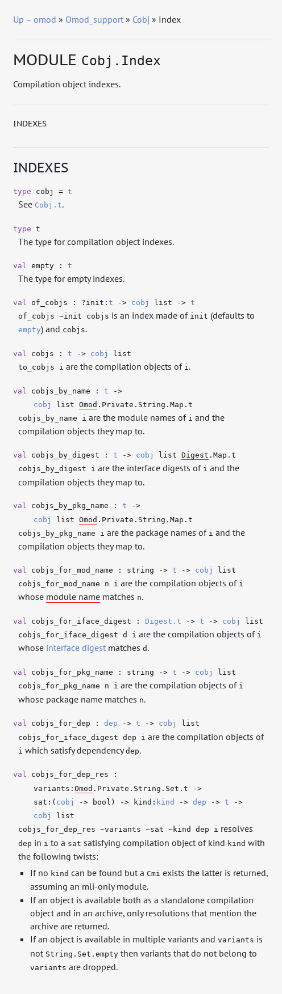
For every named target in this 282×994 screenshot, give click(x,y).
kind (165, 802)
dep (111, 723)
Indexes (30, 124)
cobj (140, 302)
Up (18, 19)
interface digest (76, 647)
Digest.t (163, 621)
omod (45, 19)
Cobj (141, 19)
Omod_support (94, 19)
